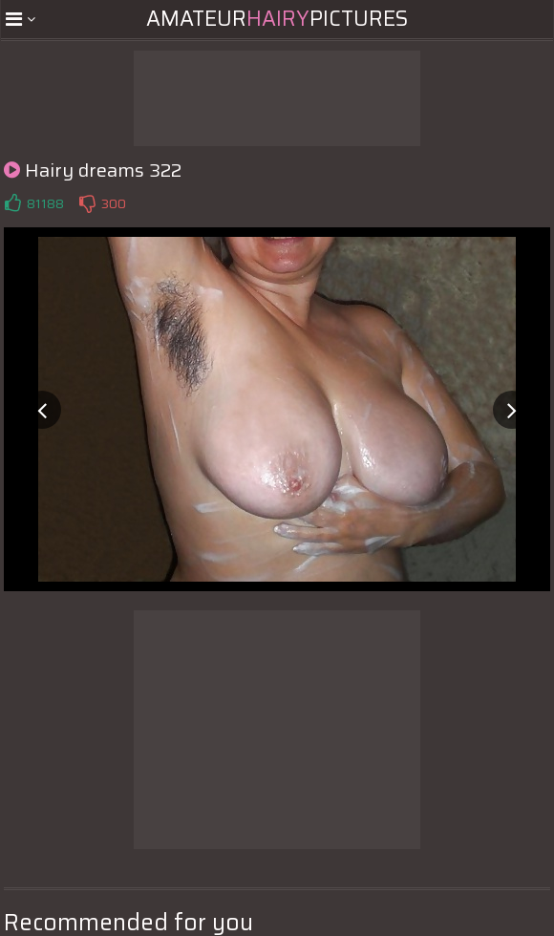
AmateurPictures (277, 18)
